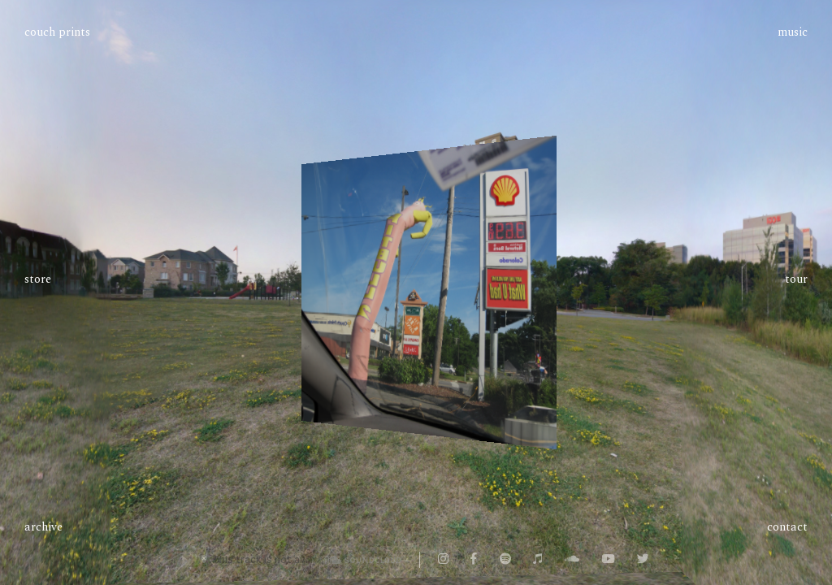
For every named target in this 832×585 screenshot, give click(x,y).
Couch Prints (57, 32)
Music (793, 32)
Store (37, 279)
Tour (796, 279)
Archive (43, 527)
